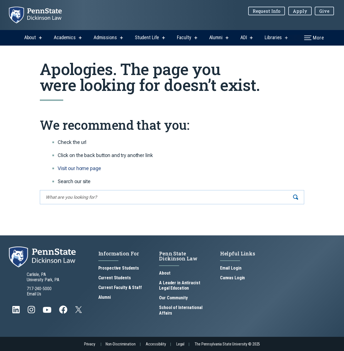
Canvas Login (232, 277)
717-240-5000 (39, 288)
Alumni (216, 37)
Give (324, 11)
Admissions (105, 37)
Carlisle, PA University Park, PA (43, 277)
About (30, 37)
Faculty (184, 37)
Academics (65, 37)
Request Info (267, 11)
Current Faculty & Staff (120, 287)
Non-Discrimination (121, 344)
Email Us (34, 294)
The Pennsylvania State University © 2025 (227, 344)
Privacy (89, 344)
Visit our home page (79, 168)
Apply (300, 11)
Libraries (273, 37)
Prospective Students (118, 268)
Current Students (114, 277)
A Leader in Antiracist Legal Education (179, 285)
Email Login (230, 268)
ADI (243, 37)
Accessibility (156, 344)
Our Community (173, 297)
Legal (180, 344)
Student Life (147, 37)
